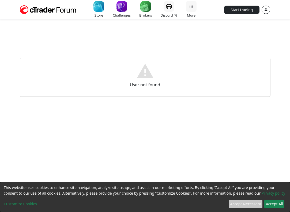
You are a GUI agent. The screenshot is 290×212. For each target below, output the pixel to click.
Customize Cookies (20, 203)
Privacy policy (273, 193)
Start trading (242, 9)
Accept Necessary (245, 203)
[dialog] (145, 197)
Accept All (274, 203)
